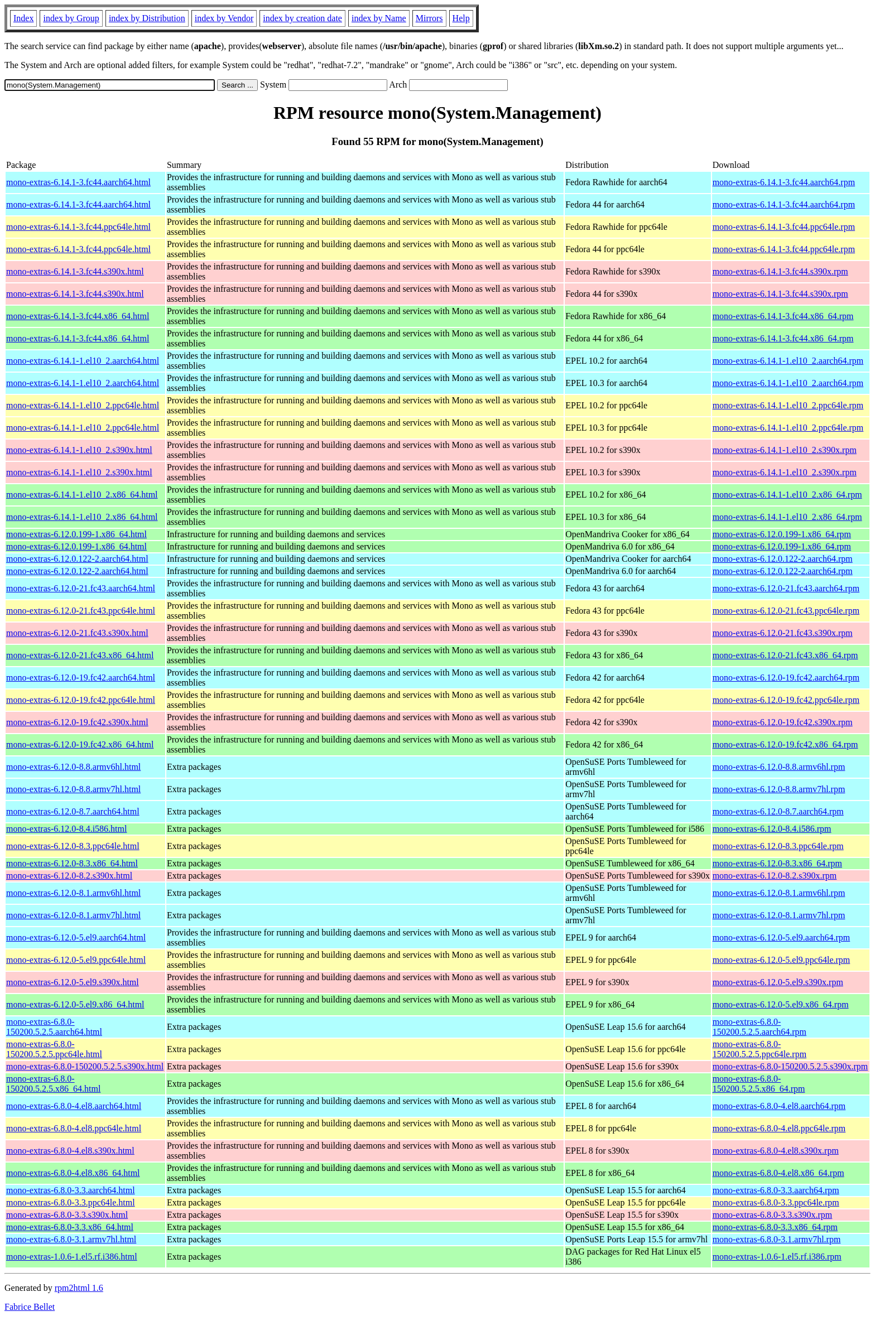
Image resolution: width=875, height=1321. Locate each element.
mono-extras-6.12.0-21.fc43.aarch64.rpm (786, 588)
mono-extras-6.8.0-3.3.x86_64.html (69, 1227)
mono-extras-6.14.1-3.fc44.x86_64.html (77, 316)
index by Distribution (147, 18)
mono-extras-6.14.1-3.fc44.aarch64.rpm (784, 182)
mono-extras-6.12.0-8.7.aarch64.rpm (778, 811)
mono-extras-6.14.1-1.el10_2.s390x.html (79, 450)
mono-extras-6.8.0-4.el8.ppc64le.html (73, 1128)
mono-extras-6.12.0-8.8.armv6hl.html (73, 767)
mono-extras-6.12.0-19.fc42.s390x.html (77, 722)
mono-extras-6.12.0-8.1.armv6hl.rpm (779, 893)
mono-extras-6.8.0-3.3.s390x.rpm (773, 1214)
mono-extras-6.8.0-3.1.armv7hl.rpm (777, 1239)
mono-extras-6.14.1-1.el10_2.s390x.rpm (785, 450)
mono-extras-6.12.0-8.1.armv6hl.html (73, 893)
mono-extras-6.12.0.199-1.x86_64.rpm (782, 534)
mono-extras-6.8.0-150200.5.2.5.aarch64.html (54, 1026)
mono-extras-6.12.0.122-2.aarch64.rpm (783, 558)
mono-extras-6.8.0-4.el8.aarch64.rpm (779, 1106)
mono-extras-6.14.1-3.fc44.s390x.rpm (780, 271)
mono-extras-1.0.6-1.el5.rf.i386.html (71, 1256)
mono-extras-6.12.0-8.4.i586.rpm (772, 828)
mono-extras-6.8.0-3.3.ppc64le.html (70, 1202)
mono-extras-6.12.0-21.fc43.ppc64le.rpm (786, 610)
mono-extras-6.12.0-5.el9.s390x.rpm (778, 982)
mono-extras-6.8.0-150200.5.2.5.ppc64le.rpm (759, 1049)
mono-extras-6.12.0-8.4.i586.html (66, 828)
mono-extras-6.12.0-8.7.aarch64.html (73, 811)
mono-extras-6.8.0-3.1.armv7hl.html (71, 1239)
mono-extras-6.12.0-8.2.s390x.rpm (775, 875)
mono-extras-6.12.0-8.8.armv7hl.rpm (779, 789)
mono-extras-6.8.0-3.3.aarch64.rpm (776, 1190)
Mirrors (429, 18)
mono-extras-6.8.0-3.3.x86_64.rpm (775, 1227)
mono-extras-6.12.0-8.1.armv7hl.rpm (779, 915)
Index (23, 18)
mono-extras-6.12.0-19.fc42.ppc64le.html (80, 700)
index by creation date (302, 18)
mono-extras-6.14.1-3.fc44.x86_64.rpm (783, 316)
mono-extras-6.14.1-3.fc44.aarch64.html (78, 182)
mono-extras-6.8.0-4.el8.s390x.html (70, 1150)
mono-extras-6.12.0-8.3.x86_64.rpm (777, 863)
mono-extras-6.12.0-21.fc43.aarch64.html (80, 588)
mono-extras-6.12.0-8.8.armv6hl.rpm (779, 767)
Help (461, 18)
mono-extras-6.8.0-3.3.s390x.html (67, 1214)
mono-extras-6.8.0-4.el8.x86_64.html (73, 1173)
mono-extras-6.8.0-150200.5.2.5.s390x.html (85, 1066)
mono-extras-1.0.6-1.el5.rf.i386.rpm (777, 1256)
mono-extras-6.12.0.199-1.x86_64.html (76, 534)
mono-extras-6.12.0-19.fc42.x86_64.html (79, 744)
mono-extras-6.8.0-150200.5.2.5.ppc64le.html (54, 1049)
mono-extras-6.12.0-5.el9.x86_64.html (75, 1004)
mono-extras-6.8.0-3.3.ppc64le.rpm (776, 1202)
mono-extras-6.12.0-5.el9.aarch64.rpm (781, 937)
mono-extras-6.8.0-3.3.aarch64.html (70, 1190)
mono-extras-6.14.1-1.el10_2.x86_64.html (82, 494)
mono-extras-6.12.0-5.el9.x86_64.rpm (781, 1004)
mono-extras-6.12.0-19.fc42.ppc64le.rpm (786, 700)
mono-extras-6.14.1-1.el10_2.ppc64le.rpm (788, 405)
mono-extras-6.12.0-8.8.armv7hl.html (73, 789)
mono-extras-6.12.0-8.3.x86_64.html (72, 863)
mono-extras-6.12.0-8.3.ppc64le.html (73, 846)
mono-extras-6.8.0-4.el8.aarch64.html (73, 1106)
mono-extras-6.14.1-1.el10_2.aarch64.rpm (788, 360)
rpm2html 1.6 (79, 1288)
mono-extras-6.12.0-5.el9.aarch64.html (76, 937)
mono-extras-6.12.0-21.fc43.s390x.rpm (783, 633)
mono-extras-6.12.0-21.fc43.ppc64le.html (80, 610)
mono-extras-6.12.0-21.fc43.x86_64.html (79, 655)
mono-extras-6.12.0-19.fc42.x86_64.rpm (785, 744)
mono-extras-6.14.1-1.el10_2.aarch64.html (82, 360)
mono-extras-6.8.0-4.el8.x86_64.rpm (778, 1173)
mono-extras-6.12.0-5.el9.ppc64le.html (76, 960)
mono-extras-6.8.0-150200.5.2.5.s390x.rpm (790, 1066)
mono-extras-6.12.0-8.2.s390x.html (69, 875)
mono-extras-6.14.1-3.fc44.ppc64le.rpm (784, 227)
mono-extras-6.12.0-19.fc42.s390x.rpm (783, 722)
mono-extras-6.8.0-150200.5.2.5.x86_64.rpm (759, 1083)
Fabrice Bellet (29, 1307)
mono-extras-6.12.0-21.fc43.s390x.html (77, 633)
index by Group (71, 18)
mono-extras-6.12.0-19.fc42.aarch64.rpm (786, 677)
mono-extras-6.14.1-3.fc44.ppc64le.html (78, 227)
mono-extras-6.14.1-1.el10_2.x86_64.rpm (787, 494)
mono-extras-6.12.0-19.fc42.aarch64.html (80, 677)
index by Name (379, 18)
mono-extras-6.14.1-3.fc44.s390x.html (75, 271)
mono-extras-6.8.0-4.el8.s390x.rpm (776, 1150)
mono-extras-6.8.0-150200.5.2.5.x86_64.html (53, 1083)
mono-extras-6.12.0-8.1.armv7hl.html (73, 915)
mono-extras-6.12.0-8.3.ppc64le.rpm (778, 846)
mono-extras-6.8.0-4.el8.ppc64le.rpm (779, 1128)
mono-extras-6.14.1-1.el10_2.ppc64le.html (82, 405)
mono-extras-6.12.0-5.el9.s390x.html (72, 982)
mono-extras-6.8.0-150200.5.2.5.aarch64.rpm (759, 1026)
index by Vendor (224, 18)
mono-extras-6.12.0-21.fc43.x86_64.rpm (785, 655)
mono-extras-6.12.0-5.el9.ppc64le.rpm (781, 960)
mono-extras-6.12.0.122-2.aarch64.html (77, 558)
